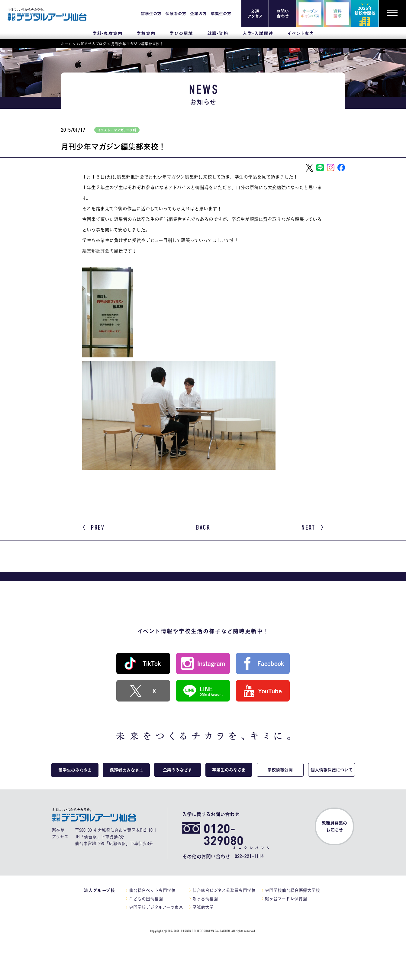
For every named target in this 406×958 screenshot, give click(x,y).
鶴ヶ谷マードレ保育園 (286, 899)
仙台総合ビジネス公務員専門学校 (224, 891)
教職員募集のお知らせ (334, 827)
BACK (203, 527)
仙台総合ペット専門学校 (152, 891)
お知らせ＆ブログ (91, 44)
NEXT (312, 528)
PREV (94, 528)
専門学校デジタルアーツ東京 (156, 908)
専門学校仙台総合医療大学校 (292, 891)
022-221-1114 (249, 857)
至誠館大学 (203, 908)
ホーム (66, 44)
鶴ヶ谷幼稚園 (205, 899)
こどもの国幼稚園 (146, 899)
